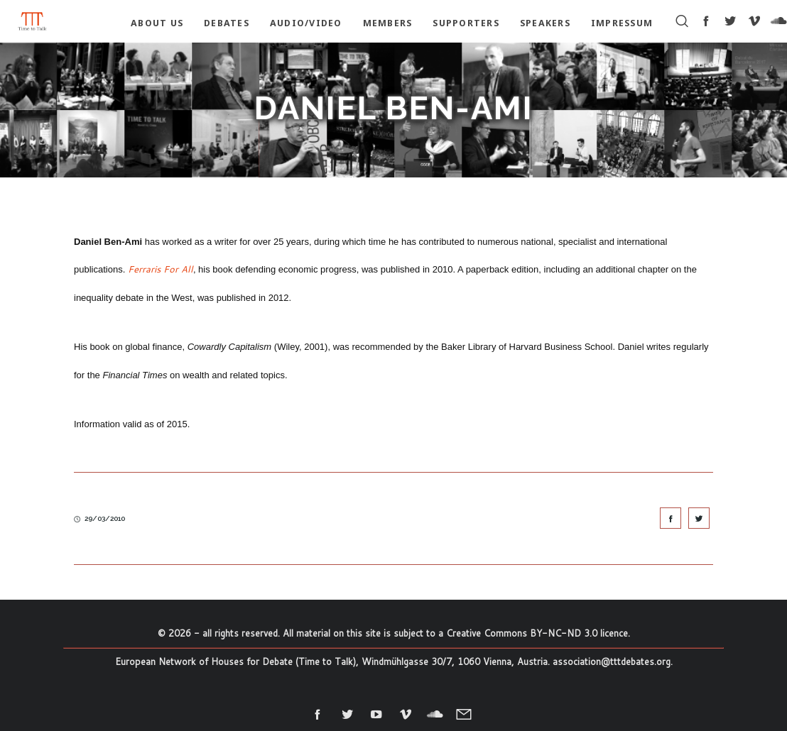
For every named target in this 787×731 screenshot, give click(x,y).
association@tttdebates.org (612, 661)
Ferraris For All (160, 269)
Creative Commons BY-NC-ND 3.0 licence (537, 633)
